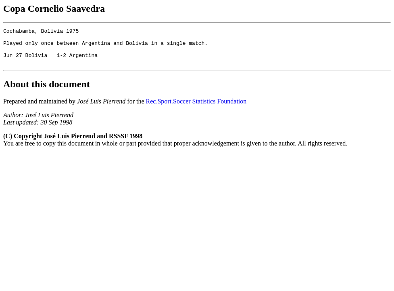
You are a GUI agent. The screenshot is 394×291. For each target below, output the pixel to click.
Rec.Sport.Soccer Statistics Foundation (196, 108)
